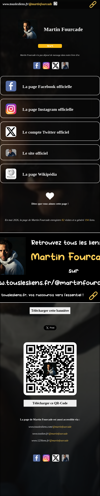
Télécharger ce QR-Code (50, 403)
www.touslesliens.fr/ (27, 4)
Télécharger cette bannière (50, 310)
